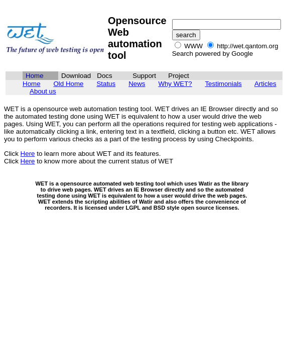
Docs (104, 75)
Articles (265, 83)
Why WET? (175, 83)
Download (76, 75)
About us (43, 91)
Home (32, 83)
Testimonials (223, 83)
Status (105, 83)
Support (144, 75)
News (136, 83)
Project (178, 75)
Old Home (68, 83)
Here (28, 153)
